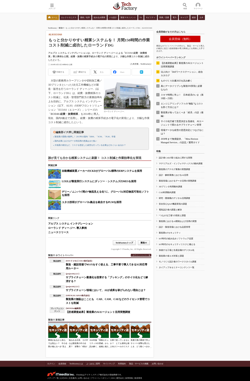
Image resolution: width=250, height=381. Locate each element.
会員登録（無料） (180, 39)
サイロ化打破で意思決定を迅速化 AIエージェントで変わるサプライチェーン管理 (182, 123)
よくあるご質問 (93, 364)
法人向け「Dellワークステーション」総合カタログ (182, 74)
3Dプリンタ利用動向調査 (170, 186)
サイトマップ (109, 364)
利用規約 (122, 364)
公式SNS (63, 378)
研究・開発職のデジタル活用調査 (174, 198)
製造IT (61, 28)
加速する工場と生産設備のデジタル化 (176, 250)
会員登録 (62, 364)
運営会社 (120, 378)
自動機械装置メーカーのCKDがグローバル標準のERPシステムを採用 (102, 170)
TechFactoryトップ (124, 242)
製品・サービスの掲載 (138, 364)
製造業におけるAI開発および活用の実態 (178, 221)
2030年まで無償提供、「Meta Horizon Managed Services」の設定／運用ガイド (180, 141)
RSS (113, 378)
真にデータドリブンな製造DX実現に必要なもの (181, 88)
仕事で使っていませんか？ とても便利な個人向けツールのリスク (119, 343)
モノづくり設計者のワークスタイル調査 (177, 261)
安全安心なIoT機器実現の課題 (173, 204)
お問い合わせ (157, 364)
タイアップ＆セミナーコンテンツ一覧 (176, 267)
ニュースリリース (58, 232)
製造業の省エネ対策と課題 (171, 256)
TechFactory (52, 28)
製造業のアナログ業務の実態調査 (174, 169)
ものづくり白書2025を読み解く (176, 81)
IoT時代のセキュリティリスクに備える (177, 244)
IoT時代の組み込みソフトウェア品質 (176, 238)
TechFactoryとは (76, 364)
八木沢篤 (134, 64)
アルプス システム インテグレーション (70, 223)
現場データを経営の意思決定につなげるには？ (182, 132)
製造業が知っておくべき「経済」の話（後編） (182, 114)
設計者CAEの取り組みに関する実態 (175, 158)
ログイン (51, 364)
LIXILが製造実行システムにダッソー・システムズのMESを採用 (99, 181)
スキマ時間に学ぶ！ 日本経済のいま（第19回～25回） (182, 97)
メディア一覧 (53, 378)
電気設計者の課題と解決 (170, 209)
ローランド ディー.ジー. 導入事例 (67, 228)
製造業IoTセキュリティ (170, 233)
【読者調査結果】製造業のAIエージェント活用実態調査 (98, 312)
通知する (82, 72)
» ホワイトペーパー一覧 (141, 255)
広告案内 (73, 378)
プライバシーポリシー (100, 378)
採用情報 (129, 378)
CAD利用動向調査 (167, 192)
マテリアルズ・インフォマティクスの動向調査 (181, 163)
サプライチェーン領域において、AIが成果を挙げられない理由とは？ (106, 290)
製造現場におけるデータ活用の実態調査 (177, 181)
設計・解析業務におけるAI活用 (173, 175)
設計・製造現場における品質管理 (174, 227)
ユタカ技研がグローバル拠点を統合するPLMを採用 (91, 202)
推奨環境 (138, 378)
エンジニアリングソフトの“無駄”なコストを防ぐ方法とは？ (182, 105)
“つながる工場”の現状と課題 (172, 215)
